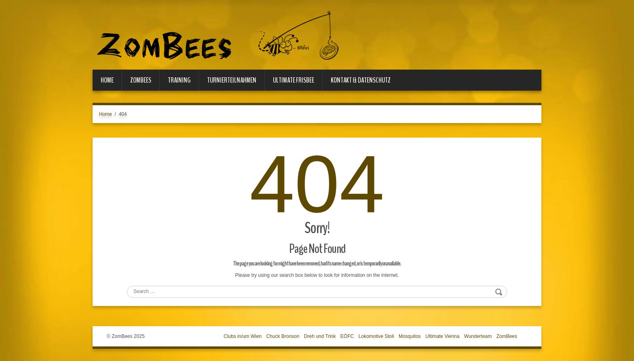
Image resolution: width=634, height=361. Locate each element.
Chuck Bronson (282, 336)
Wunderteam (478, 336)
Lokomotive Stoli (376, 336)
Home (107, 80)
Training (179, 80)
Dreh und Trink (320, 336)
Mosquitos (410, 336)
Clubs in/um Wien (243, 336)
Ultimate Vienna (442, 336)
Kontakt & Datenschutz (361, 80)
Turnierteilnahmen (231, 80)
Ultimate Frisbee (293, 80)
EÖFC (347, 336)
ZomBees (140, 80)
